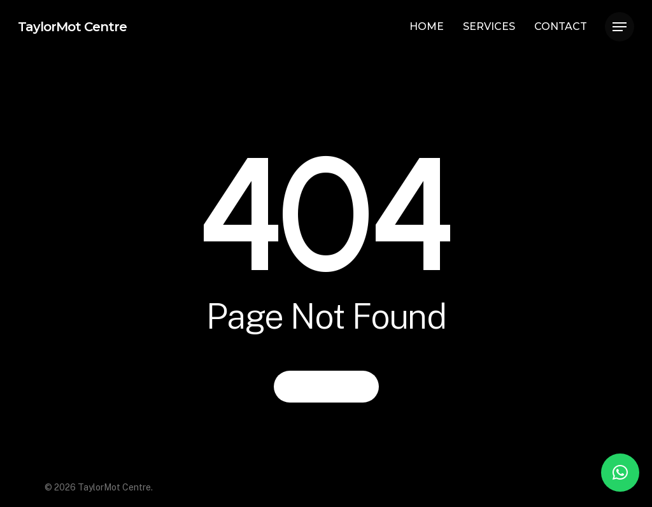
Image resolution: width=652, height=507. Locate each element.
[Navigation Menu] (619, 27)
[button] (620, 472)
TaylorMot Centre (72, 26)
